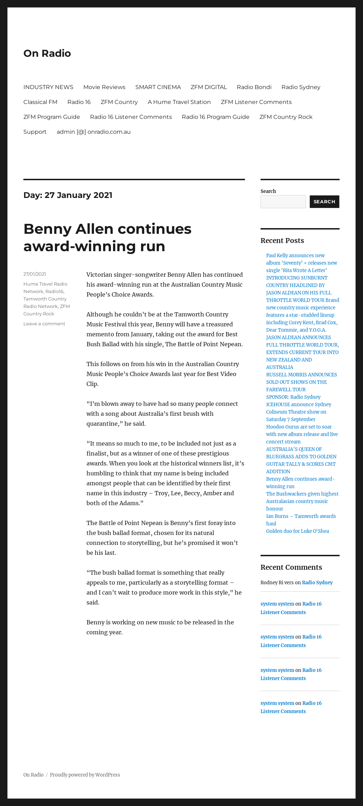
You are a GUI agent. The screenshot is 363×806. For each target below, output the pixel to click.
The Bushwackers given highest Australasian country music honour (302, 501)
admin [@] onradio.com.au (94, 131)
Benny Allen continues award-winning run (107, 237)
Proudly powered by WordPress (85, 775)
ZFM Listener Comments (256, 102)
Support (35, 131)
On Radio (47, 53)
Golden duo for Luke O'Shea (297, 531)
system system (277, 604)
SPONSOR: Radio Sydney (293, 397)
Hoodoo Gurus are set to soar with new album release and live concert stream (302, 434)
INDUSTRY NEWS (48, 87)
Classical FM (40, 102)
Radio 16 (79, 102)
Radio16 (54, 291)
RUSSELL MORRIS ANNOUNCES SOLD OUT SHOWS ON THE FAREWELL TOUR (301, 382)
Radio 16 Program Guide (216, 117)
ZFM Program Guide (51, 117)
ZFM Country (119, 102)
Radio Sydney (300, 87)
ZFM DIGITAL (209, 87)
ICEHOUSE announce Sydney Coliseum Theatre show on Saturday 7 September (298, 412)
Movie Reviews (104, 87)
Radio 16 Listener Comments (131, 117)
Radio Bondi (254, 87)
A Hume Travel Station (179, 102)
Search (268, 191)
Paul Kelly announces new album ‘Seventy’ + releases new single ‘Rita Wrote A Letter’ (301, 263)
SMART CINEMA (158, 87)
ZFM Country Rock (286, 117)
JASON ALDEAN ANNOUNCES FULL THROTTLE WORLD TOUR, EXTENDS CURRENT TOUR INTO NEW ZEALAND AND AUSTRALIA (302, 352)
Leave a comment (44, 323)
